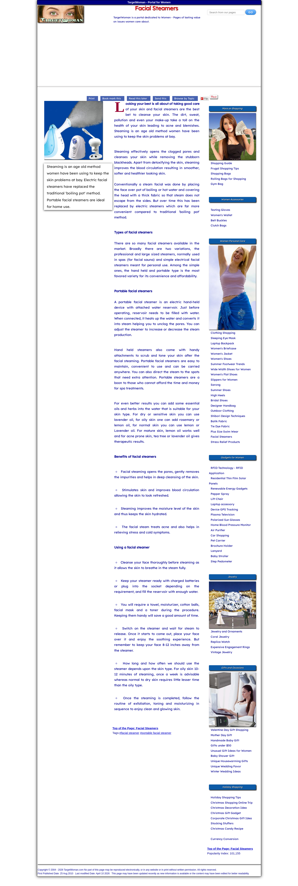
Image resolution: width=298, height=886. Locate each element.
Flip (204, 98)
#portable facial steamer (155, 733)
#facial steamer (129, 733)
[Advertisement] (149, 53)
